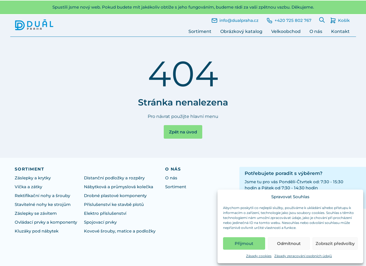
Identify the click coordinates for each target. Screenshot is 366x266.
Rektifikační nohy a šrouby (42, 195)
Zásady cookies (259, 256)
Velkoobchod (286, 31)
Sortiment (199, 31)
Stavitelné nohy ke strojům (43, 204)
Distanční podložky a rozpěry (114, 177)
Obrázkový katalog (241, 31)
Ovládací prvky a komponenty (46, 222)
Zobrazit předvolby (335, 243)
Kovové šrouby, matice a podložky (119, 231)
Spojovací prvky (100, 222)
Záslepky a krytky (33, 177)
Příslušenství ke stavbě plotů (114, 204)
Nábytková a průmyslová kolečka (118, 186)
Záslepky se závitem (36, 213)
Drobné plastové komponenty (115, 195)
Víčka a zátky (28, 186)
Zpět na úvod (183, 132)
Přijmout (244, 243)
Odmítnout (289, 243)
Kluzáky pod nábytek (36, 231)
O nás (315, 31)
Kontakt (340, 31)
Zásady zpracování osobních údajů (303, 256)
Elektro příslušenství (105, 213)
